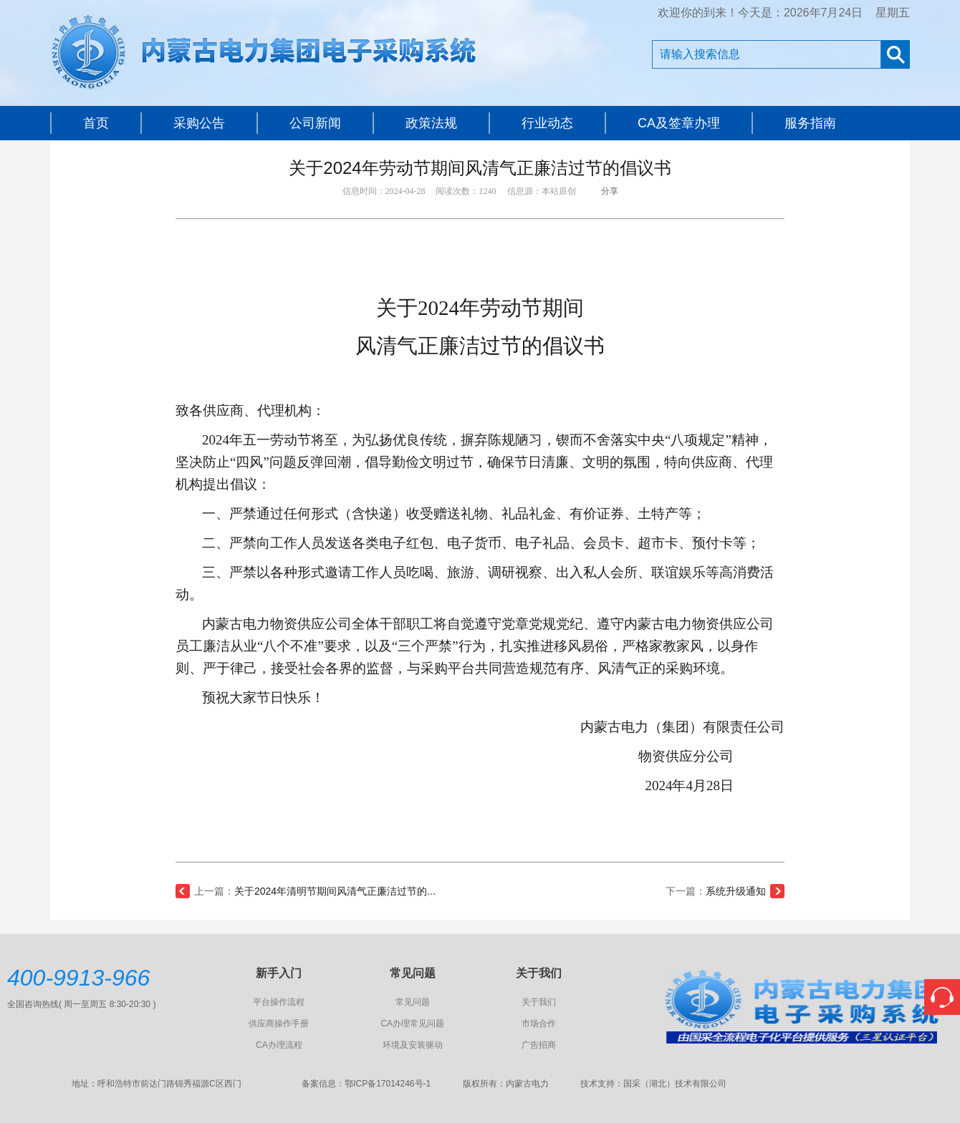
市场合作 (539, 1024)
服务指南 (810, 123)
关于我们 (539, 1002)
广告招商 (539, 1045)
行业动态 (547, 123)
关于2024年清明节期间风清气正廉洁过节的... (335, 891)
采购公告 (199, 123)
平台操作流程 (278, 1002)
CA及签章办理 (679, 123)
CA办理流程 (279, 1045)
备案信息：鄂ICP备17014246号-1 (366, 1084)
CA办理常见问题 (412, 1024)
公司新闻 (315, 123)
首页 (96, 123)
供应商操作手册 (279, 1024)
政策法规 (431, 123)
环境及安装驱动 (413, 1045)
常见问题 (412, 1002)
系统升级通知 (736, 891)
